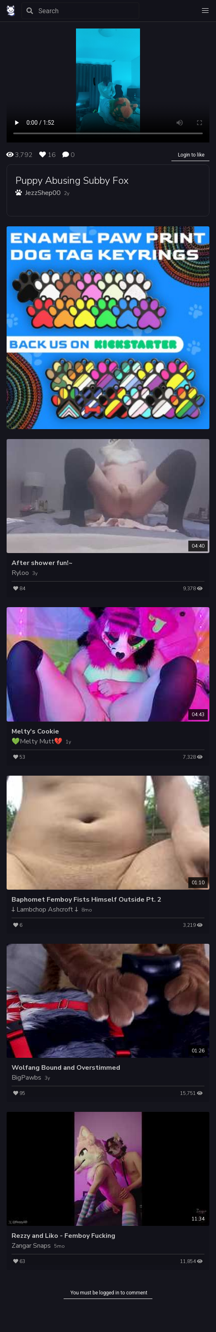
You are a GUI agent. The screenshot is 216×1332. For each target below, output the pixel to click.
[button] (205, 10)
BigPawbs (26, 1077)
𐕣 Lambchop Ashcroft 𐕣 (45, 909)
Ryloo (20, 572)
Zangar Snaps (31, 1245)
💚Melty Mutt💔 (37, 741)
